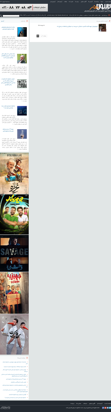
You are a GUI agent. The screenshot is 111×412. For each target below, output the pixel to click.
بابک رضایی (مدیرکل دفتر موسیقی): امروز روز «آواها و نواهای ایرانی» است (30, 15)
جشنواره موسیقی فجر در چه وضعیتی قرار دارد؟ (8, 107)
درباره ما (77, 1)
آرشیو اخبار (59, 1)
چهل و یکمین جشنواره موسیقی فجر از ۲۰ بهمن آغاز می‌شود (88, 17)
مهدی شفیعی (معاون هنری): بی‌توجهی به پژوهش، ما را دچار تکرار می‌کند (84, 15)
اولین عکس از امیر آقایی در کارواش (18, 382)
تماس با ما (71, 1)
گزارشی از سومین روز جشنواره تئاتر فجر (17, 394)
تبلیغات (65, 1)
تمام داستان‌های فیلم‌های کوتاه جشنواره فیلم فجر (57, 15)
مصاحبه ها (96, 1)
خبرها (102, 1)
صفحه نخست (108, 1)
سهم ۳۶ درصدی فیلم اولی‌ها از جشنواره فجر (8, 130)
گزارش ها (90, 1)
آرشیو (2, 21)
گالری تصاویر (83, 1)
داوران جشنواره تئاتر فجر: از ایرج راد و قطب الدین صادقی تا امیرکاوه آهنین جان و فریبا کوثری (54, 17)
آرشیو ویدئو (52, 1)
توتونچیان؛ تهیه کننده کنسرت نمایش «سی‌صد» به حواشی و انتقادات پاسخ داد (77, 26)
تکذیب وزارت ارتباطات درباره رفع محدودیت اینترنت (15, 367)
